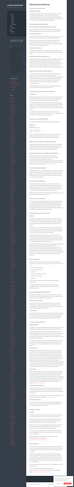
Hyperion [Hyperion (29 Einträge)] (17, 57)
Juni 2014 (11, 403)
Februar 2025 (12, 128)
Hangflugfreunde (15, 5)
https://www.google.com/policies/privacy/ (41, 471)
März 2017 (12, 331)
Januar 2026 (12, 104)
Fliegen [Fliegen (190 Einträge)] (16, 55)
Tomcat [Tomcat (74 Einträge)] (12, 71)
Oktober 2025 (12, 110)
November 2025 (13, 108)
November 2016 (13, 340)
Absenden (21, 40)
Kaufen (12, 19)
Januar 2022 (12, 206)
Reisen (12, 22)
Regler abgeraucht (13, 87)
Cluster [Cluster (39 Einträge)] (18, 50)
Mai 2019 (11, 275)
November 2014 (13, 392)
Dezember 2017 (13, 312)
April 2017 (12, 329)
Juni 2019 (11, 273)
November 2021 (13, 210)
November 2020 (13, 236)
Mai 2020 (11, 249)
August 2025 (12, 115)
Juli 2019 (11, 271)
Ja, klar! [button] (67, 483)
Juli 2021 (11, 219)
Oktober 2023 (12, 162)
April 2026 (12, 97)
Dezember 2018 (13, 286)
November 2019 (13, 262)
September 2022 (13, 188)
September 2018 (13, 292)
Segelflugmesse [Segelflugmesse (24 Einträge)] (13, 67)
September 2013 (13, 422)
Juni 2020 (11, 247)
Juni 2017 (11, 325)
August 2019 (12, 269)
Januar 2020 (12, 258)
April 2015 (12, 381)
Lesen (12, 21)
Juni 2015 (11, 377)
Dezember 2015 (13, 364)
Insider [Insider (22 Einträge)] (21, 57)
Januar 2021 (12, 232)
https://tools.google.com (39, 382)
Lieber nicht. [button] (59, 483)
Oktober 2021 (12, 212)
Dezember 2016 (13, 338)
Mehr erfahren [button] (63, 480)
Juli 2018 (11, 297)
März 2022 (12, 201)
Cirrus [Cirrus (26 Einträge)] (15, 50)
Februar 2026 (12, 102)
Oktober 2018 (12, 290)
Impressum (12, 31)
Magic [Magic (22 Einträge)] (16, 60)
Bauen (12, 16)
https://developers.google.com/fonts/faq (37, 470)
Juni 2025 (11, 119)
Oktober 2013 (12, 420)
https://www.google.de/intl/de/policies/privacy (38, 439)
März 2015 (12, 383)
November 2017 (13, 314)
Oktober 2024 (12, 136)
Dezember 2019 (13, 260)
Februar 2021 (12, 230)
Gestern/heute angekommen (15, 85)
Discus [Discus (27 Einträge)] (22, 50)
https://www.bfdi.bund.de (49, 163)
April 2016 (12, 355)
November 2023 (13, 160)
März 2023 (12, 175)
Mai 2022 (11, 197)
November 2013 (13, 418)
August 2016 (12, 347)
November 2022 (13, 184)
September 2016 (13, 344)
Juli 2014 (11, 401)
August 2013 (12, 425)
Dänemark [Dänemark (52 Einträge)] (15, 52)
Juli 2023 (11, 167)
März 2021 (12, 227)
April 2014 (12, 407)
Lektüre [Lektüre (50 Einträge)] (20, 59)
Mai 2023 (11, 171)
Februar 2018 (12, 308)
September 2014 (13, 396)
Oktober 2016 (12, 342)
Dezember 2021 (13, 208)
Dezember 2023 (13, 158)
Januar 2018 (12, 310)
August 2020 (12, 243)
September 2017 (13, 318)
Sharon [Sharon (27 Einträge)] (15, 69)
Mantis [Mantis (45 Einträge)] (19, 60)
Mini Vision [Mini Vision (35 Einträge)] (12, 64)
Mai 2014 (11, 405)
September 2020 (13, 240)
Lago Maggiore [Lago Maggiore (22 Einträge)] (15, 59)
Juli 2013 (11, 427)
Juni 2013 (11, 429)
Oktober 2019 (12, 264)
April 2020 (12, 251)
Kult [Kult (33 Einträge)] (11, 59)
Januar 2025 (12, 130)
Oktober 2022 (12, 186)
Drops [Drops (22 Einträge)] (11, 52)
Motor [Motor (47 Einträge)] (16, 64)
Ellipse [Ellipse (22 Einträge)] (19, 52)
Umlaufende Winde (13, 81)
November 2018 (13, 288)
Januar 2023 (12, 180)
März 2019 (12, 279)
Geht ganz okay (12, 89)
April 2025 (12, 123)
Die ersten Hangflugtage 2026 (15, 83)
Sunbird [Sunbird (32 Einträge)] (19, 69)
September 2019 (13, 266)
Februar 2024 (12, 154)
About (11, 29)
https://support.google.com (50, 397)
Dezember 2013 (13, 416)
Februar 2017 (12, 334)
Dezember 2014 (13, 390)
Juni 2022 (11, 195)
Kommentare (12, 27)
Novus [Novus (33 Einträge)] (19, 64)
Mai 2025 (11, 121)
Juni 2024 (11, 145)
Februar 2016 (12, 360)
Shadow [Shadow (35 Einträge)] (12, 69)
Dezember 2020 (13, 234)
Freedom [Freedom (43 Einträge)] (20, 55)
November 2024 (13, 134)
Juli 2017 (11, 323)
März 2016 (12, 357)
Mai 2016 (11, 353)
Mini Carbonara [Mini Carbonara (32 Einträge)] (13, 62)
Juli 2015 (11, 375)
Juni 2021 (11, 221)
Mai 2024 (11, 147)
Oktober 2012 (12, 442)
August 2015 (12, 373)
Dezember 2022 (13, 182)
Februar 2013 (12, 438)
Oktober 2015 (12, 368)
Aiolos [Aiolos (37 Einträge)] (11, 48)
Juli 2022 (11, 193)
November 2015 (13, 366)
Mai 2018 (11, 301)
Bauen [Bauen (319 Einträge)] (11, 50)
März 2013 (12, 435)
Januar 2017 (12, 336)
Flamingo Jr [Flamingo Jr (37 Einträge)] (12, 55)
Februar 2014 (12, 412)
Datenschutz (12, 32)
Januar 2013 (12, 440)
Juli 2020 (11, 245)
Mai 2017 (11, 327)
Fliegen (12, 17)
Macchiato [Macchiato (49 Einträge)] (12, 60)
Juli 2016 (11, 349)
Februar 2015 (12, 386)
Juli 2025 (11, 117)
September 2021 (13, 214)
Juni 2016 (11, 351)
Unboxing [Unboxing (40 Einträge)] (15, 71)
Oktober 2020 (12, 238)
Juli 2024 (11, 143)
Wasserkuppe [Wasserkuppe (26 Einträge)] (20, 71)
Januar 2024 (12, 156)
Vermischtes (13, 24)
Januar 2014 (12, 414)
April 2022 (12, 199)
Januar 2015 (12, 388)
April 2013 (12, 433)
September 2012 (13, 444)
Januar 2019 (12, 284)
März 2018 (12, 305)
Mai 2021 (11, 223)
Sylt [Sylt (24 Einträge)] (22, 69)
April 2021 (12, 225)
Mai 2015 (11, 379)
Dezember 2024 (13, 132)
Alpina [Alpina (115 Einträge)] (18, 48)
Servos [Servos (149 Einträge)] (21, 67)
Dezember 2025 (13, 106)
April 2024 (12, 149)
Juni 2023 (11, 169)
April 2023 (12, 173)
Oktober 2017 (12, 316)
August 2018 (12, 295)
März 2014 (12, 409)
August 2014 (12, 399)
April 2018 (12, 303)
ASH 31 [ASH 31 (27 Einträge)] (21, 48)
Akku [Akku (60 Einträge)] (14, 48)
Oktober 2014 (12, 394)
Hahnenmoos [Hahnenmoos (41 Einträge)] (13, 57)
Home (11, 14)
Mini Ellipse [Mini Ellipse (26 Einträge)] (18, 62)
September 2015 (13, 370)
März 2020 (12, 253)
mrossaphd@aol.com (37, 131)
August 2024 (12, 141)
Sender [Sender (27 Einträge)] (18, 67)
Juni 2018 (11, 299)
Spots (11, 26)
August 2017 (12, 321)
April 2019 (12, 277)
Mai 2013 (11, 431)
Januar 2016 (12, 362)
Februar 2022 (12, 204)
